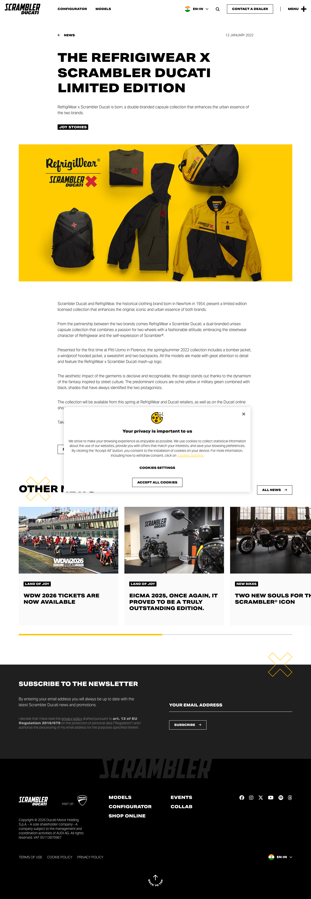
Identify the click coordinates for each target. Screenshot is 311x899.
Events (181, 797)
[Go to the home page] (22, 9)
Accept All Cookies (157, 482)
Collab (181, 807)
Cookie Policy (59, 857)
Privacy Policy (90, 857)
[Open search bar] (218, 9)
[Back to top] (155, 880)
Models (103, 9)
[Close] (243, 413)
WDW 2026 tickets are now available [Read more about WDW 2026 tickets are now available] (61, 598)
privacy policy (71, 718)
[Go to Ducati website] (82, 800)
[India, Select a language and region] (196, 9)
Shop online (127, 816)
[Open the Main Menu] (297, 9)
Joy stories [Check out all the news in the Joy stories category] (73, 127)
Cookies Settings (191, 455)
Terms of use (30, 857)
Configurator (72, 9)
